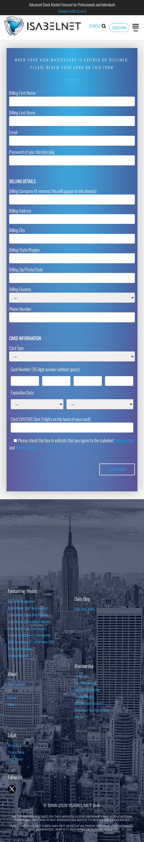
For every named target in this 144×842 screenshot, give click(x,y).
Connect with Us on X (72, 11)
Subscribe (119, 27)
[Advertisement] (72, 544)
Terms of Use (124, 440)
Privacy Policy (25, 447)
